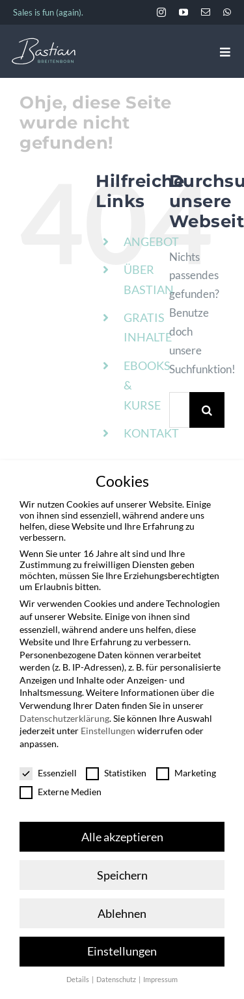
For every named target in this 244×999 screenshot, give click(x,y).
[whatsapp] (227, 12)
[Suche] (207, 410)
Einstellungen (108, 728)
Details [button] (78, 977)
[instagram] (161, 12)
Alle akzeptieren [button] (122, 834)
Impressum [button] (160, 977)
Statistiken (116, 769)
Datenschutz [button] (116, 977)
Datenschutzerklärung (64, 715)
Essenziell (48, 769)
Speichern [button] (122, 872)
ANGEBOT (151, 241)
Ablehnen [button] (122, 910)
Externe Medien (61, 788)
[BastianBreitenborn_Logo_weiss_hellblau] (43, 43)
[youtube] (183, 12)
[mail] (205, 12)
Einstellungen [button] (122, 949)
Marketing (186, 769)
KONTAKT (151, 433)
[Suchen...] (179, 410)
